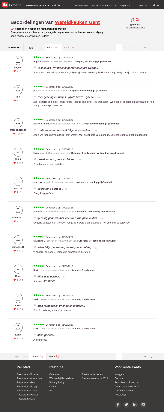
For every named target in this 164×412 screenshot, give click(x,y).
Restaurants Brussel (27, 374)
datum (51, 47)
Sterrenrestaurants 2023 (95, 378)
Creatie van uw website (127, 386)
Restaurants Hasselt (27, 394)
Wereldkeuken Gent (77, 22)
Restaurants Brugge (27, 386)
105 (144, 48)
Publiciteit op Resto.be (126, 382)
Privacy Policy (56, 382)
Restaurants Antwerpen (29, 378)
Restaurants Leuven (27, 390)
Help (51, 390)
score (67, 47)
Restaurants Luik (26, 398)
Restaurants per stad (93, 374)
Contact (53, 386)
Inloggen (119, 374)
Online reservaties (124, 390)
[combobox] (143, 5)
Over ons (54, 374)
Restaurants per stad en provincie (45, 5)
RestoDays (120, 394)
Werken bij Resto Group (62, 378)
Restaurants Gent (26, 382)
